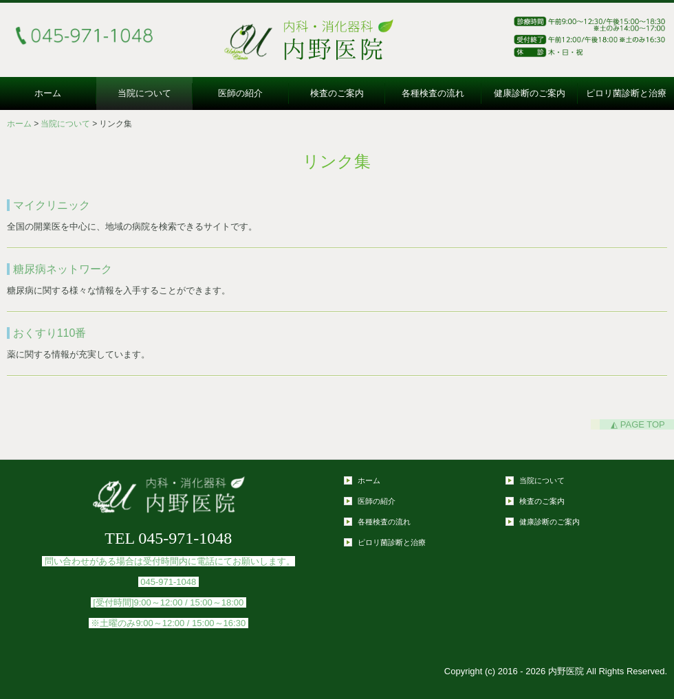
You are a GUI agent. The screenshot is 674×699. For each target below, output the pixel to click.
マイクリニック (51, 205)
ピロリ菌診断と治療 (626, 93)
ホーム (47, 93)
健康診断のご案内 (529, 93)
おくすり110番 (50, 333)
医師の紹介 (240, 93)
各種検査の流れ (433, 93)
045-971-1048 (168, 582)
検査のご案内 (337, 93)
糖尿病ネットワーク (62, 269)
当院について (144, 93)
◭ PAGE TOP (637, 424)
